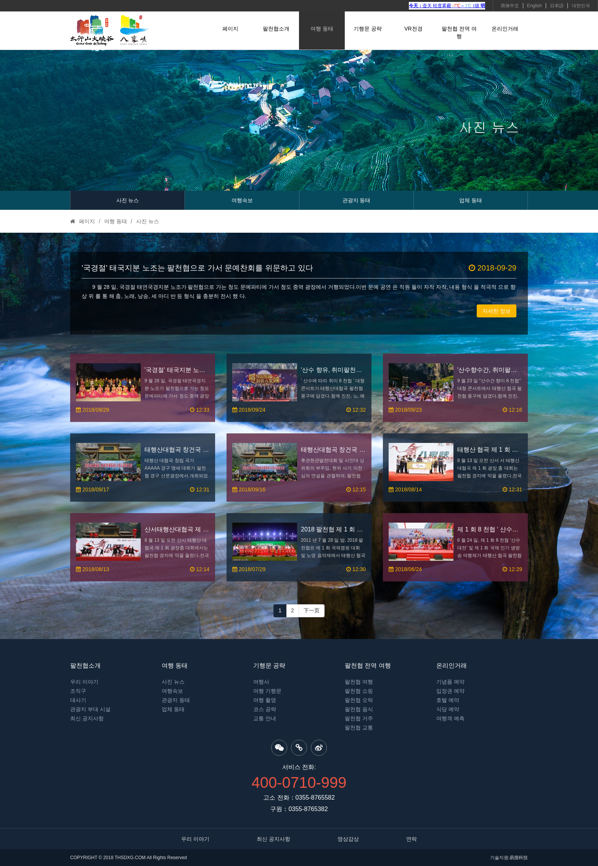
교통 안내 (264, 718)
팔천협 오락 (359, 700)
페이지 (230, 29)
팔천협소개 (276, 29)
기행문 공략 (368, 29)
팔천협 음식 (359, 709)
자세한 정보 (496, 311)
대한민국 (581, 5)
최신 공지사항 (87, 718)
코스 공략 (264, 709)
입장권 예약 (450, 691)
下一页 (312, 610)
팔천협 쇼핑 (359, 691)
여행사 (261, 682)
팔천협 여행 (359, 682)
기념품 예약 (450, 682)
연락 (411, 839)
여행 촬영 (264, 700)
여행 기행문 (267, 691)
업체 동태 (470, 200)
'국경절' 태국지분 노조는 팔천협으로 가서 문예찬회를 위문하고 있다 (299, 267)
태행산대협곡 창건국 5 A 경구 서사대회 (333, 449)
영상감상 (348, 839)
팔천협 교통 (359, 727)
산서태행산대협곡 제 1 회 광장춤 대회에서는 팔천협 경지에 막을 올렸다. (177, 529)
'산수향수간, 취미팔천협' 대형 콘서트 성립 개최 (489, 370)
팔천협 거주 (359, 718)
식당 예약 (447, 709)
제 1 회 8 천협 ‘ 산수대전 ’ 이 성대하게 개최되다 (489, 529)
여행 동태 (321, 29)
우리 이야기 (84, 682)
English (534, 5)
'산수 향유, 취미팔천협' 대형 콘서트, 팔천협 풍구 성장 (333, 370)
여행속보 (242, 200)
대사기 (78, 700)
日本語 (557, 5)
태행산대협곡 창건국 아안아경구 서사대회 (177, 449)
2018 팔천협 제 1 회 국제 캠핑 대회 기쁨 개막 (333, 529)
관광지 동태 (356, 200)
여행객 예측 (450, 718)
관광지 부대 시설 (90, 709)
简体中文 (510, 5)
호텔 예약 (447, 700)
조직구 (78, 691)
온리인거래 (505, 29)
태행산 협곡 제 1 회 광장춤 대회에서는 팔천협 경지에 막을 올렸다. (489, 449)
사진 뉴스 (127, 200)
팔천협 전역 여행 (459, 32)
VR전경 (413, 29)
